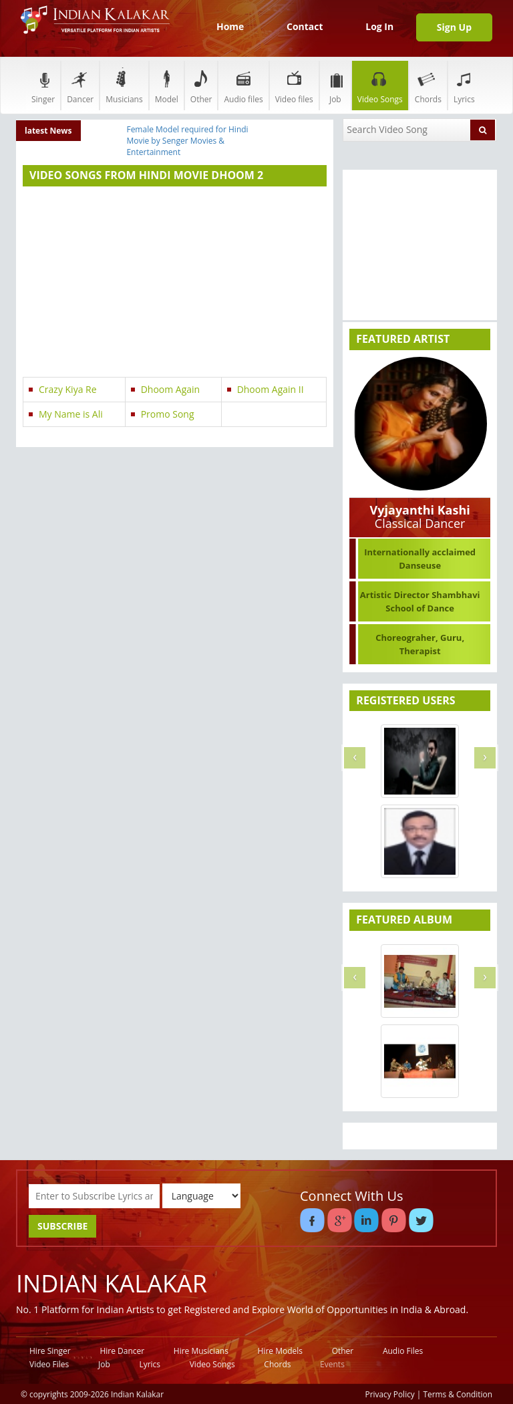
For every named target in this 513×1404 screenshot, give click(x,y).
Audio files (243, 85)
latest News (48, 130)
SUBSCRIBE (62, 1226)
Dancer (80, 85)
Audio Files (403, 1351)
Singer (43, 85)
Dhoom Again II (270, 389)
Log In (379, 26)
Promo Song (167, 414)
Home (230, 26)
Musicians (124, 85)
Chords (428, 85)
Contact (305, 26)
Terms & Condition (458, 1394)
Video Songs (380, 85)
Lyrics (464, 85)
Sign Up (454, 27)
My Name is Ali (71, 414)
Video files (294, 85)
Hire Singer (50, 1351)
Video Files (49, 1364)
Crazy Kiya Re (68, 389)
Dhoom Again (170, 389)
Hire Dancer (122, 1351)
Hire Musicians (201, 1351)
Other (201, 85)
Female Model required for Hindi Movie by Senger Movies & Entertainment (187, 141)
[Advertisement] (175, 283)
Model (166, 85)
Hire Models (280, 1351)
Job (335, 85)
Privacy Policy (390, 1394)
